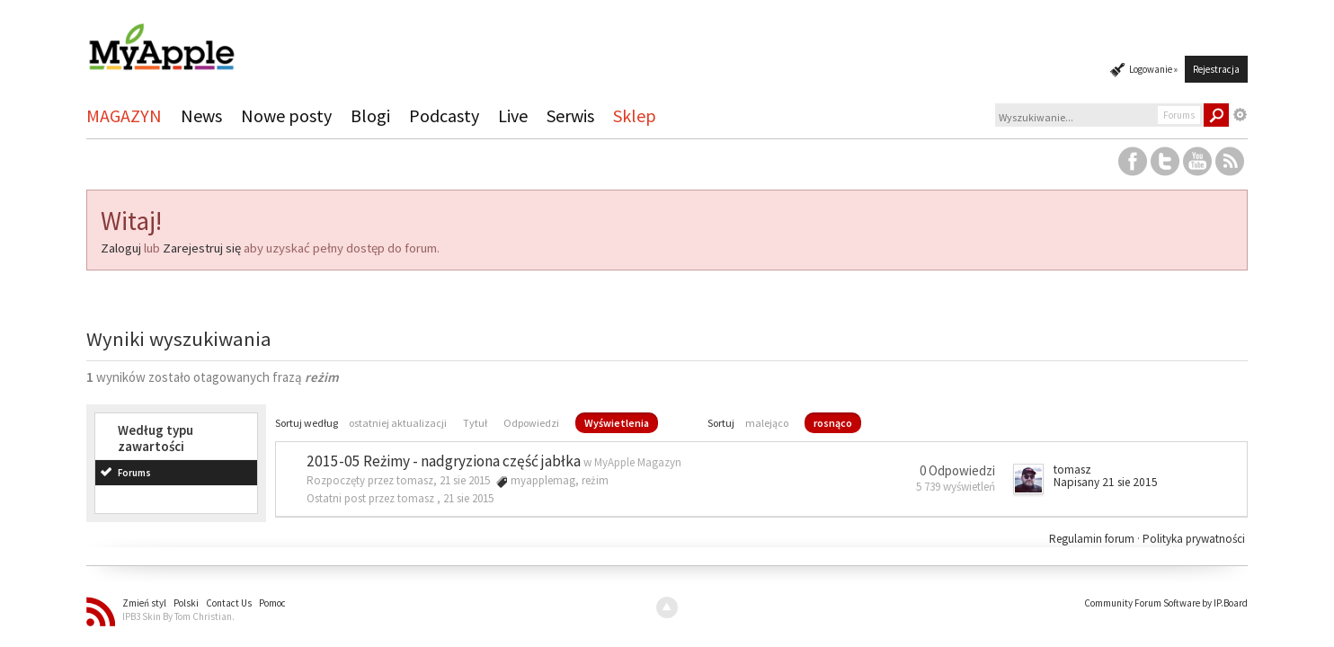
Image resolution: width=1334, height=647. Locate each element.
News (201, 115)
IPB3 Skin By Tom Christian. (178, 616)
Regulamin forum (1093, 538)
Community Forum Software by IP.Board (1166, 603)
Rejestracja (1216, 69)
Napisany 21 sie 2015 (1106, 482)
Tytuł (475, 423)
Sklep (634, 115)
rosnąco (833, 423)
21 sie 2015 (468, 498)
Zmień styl (144, 603)
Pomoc (272, 603)
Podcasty (444, 115)
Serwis (570, 115)
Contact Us (229, 603)
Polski (186, 603)
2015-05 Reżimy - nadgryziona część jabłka (444, 461)
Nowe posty (286, 115)
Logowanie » (1153, 69)
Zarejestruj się (202, 248)
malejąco (766, 423)
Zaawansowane (1240, 115)
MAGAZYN (124, 115)
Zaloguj (121, 248)
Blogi (370, 115)
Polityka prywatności (1194, 538)
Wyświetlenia (616, 423)
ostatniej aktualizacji (398, 423)
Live (513, 115)
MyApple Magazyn (637, 462)
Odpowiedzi (531, 423)
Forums (134, 472)
